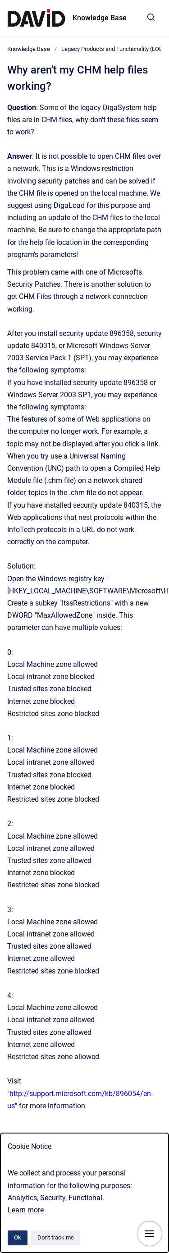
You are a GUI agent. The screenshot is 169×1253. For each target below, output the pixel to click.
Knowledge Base (100, 18)
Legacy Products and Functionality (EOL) (112, 49)
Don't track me (55, 1237)
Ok (17, 1237)
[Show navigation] (149, 1233)
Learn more (26, 1210)
